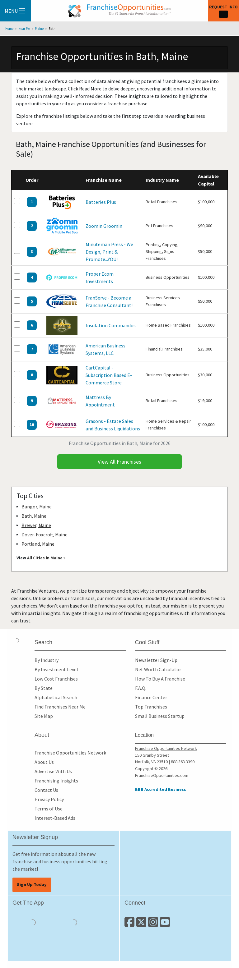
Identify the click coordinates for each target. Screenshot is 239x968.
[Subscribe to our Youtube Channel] (165, 924)
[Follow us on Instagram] (154, 924)
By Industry (47, 660)
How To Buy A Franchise (160, 679)
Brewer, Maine (36, 525)
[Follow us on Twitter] (142, 924)
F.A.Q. (140, 688)
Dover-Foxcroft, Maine (44, 535)
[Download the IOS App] (33, 922)
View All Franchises (119, 461)
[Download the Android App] (74, 922)
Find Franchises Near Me (60, 707)
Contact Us (46, 790)
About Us (44, 762)
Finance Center (151, 697)
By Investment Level (56, 669)
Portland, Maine (37, 544)
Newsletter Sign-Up (156, 660)
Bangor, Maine (36, 507)
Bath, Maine (33, 516)
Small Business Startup (160, 716)
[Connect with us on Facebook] (130, 924)
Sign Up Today (32, 884)
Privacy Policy (49, 799)
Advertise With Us (53, 771)
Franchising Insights (56, 781)
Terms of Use (49, 808)
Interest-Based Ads (55, 818)
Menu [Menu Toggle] (15, 11)
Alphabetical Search (56, 697)
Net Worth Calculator (158, 669)
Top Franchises (151, 707)
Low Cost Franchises (56, 679)
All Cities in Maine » (46, 558)
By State (44, 688)
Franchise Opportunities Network (70, 753)
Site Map (44, 716)
